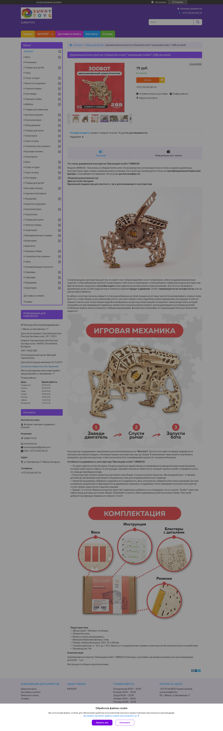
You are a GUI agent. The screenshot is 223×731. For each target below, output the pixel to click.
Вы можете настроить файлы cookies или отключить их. (110, 716)
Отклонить (125, 722)
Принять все (102, 722)
